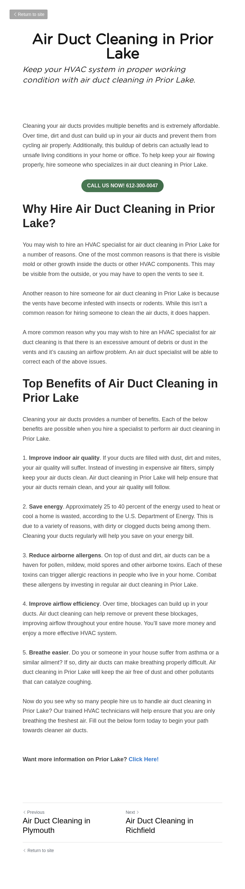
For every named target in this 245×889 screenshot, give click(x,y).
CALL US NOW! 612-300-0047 (122, 185)
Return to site (28, 14)
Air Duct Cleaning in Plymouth (56, 825)
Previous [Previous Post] (33, 812)
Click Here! (144, 759)
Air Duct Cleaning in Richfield (159, 825)
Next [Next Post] (132, 812)
